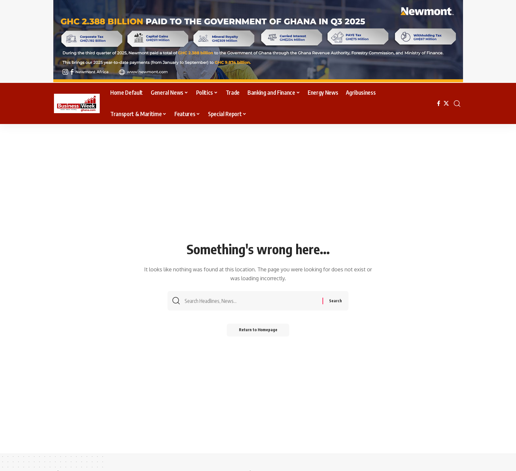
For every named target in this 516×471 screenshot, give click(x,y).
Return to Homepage (258, 331)
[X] (446, 103)
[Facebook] (438, 103)
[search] (457, 103)
